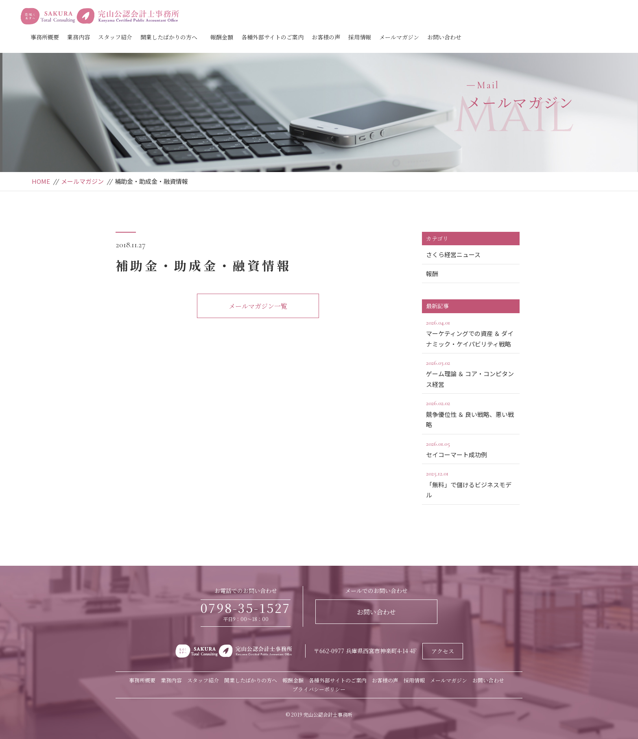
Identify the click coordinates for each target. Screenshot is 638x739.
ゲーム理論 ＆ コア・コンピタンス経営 (471, 373)
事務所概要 (45, 37)
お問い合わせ (444, 37)
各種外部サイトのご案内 (272, 37)
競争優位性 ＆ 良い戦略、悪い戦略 (471, 413)
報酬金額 (221, 37)
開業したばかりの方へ (168, 37)
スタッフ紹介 (115, 37)
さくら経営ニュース (453, 254)
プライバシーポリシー (319, 689)
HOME (41, 181)
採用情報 (359, 37)
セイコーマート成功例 (471, 448)
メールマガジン (399, 37)
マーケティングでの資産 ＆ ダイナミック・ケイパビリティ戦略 (471, 332)
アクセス (442, 651)
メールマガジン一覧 (258, 306)
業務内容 (78, 37)
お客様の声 (326, 37)
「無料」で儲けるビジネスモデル (471, 483)
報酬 (432, 273)
